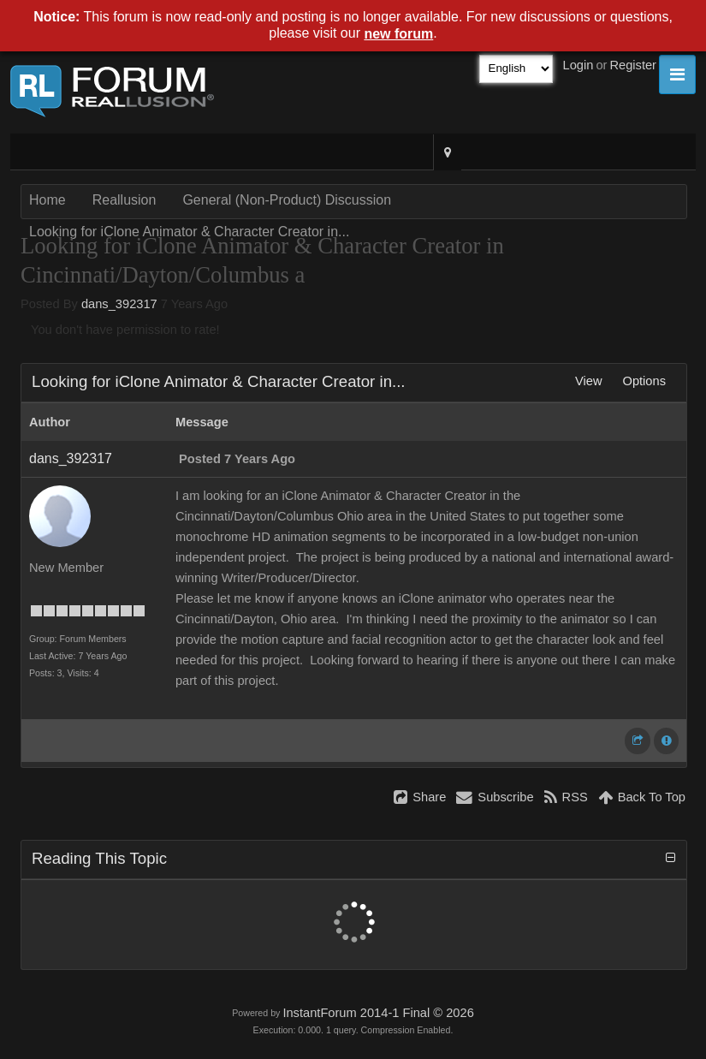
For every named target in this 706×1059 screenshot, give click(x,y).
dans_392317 (119, 304)
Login (578, 65)
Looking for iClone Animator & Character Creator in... (189, 231)
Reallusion (124, 200)
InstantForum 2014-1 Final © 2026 (377, 1013)
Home (47, 200)
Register (632, 65)
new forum (398, 34)
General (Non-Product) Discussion (286, 200)
